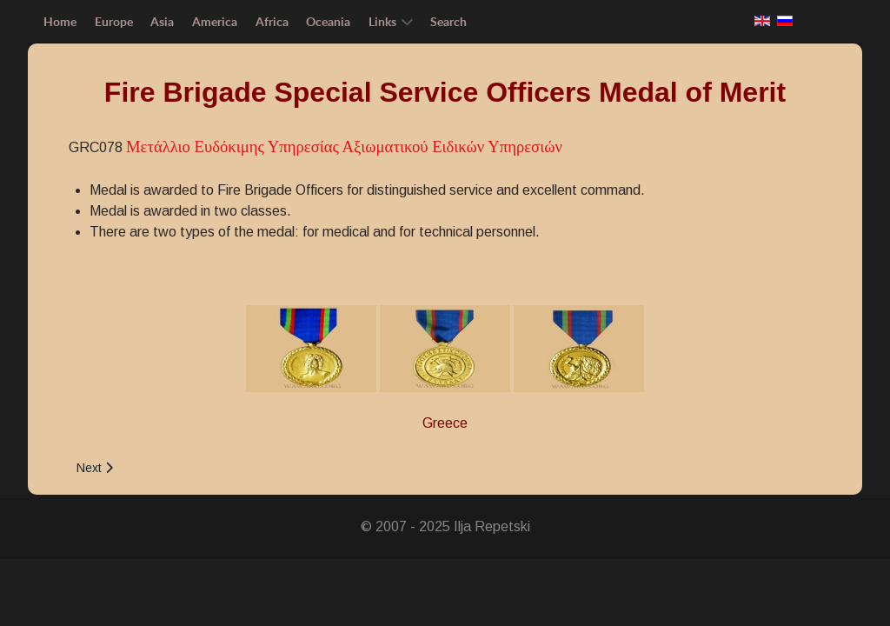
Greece (445, 423)
